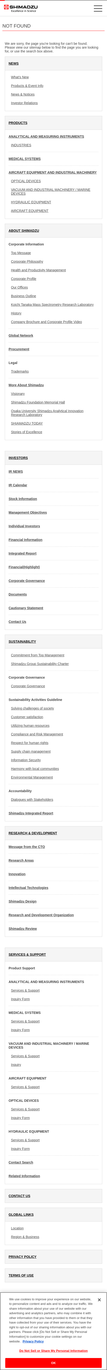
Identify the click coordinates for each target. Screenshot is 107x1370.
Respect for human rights (29, 743)
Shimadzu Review (23, 929)
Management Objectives (28, 512)
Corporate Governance (27, 581)
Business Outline (23, 296)
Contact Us (17, 622)
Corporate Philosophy (27, 261)
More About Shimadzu (26, 385)
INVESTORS (18, 458)
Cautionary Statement (26, 608)
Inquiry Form (20, 999)
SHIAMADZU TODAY (27, 423)
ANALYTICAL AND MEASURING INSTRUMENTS (46, 136)
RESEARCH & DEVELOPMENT (33, 833)
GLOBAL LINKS (21, 1215)
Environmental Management (32, 777)
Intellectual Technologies (28, 888)
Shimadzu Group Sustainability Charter (40, 664)
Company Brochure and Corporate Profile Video (46, 322)
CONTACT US (19, 1196)
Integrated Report (23, 553)
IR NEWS (16, 471)
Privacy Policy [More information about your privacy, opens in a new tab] (33, 1344)
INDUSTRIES (21, 145)
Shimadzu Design (23, 901)
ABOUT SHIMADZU (24, 231)
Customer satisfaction (27, 717)
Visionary (18, 394)
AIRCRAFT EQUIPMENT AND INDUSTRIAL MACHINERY (53, 172)
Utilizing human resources (30, 726)
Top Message (21, 253)
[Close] (99, 1302)
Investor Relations (24, 103)
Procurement (19, 349)
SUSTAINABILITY (22, 641)
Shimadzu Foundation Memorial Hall (38, 402)
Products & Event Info (27, 86)
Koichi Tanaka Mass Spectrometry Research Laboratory (52, 305)
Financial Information (26, 540)
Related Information (24, 1176)
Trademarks (20, 371)
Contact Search (21, 1162)
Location (17, 1228)
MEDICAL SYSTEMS (25, 159)
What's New (20, 77)
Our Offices (19, 287)
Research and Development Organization (41, 915)
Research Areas (21, 860)
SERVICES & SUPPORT (27, 954)
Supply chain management (31, 751)
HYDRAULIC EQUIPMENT (31, 202)
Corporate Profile (23, 279)
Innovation (17, 874)
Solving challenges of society (32, 708)
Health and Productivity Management (38, 270)
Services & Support (25, 990)
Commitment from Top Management (37, 655)
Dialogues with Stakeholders (32, 800)
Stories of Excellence (26, 432)
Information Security (26, 760)
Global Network (21, 335)
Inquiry (16, 1065)
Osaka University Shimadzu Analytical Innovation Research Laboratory (47, 413)
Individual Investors (24, 526)
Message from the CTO (27, 847)
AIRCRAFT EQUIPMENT (29, 211)
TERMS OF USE (21, 1275)
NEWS (14, 63)
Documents (18, 594)
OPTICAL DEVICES (26, 181)
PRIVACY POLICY (23, 1257)
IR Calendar (18, 485)
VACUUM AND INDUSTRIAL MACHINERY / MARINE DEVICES (50, 191)
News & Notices (23, 94)
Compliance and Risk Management (37, 734)
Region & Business (25, 1237)
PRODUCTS (18, 123)
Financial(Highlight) (24, 567)
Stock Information (23, 499)
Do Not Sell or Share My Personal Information (53, 1353)
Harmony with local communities (35, 769)
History (16, 313)
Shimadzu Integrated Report (31, 813)
